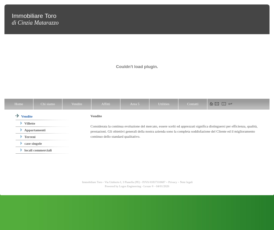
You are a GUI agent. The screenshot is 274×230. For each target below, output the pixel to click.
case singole (31, 143)
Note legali (186, 182)
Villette (27, 123)
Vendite (24, 116)
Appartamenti (33, 130)
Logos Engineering (130, 186)
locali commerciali (36, 150)
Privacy (172, 182)
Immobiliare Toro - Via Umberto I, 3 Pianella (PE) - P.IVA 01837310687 (123, 182)
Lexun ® (148, 186)
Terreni (27, 137)
